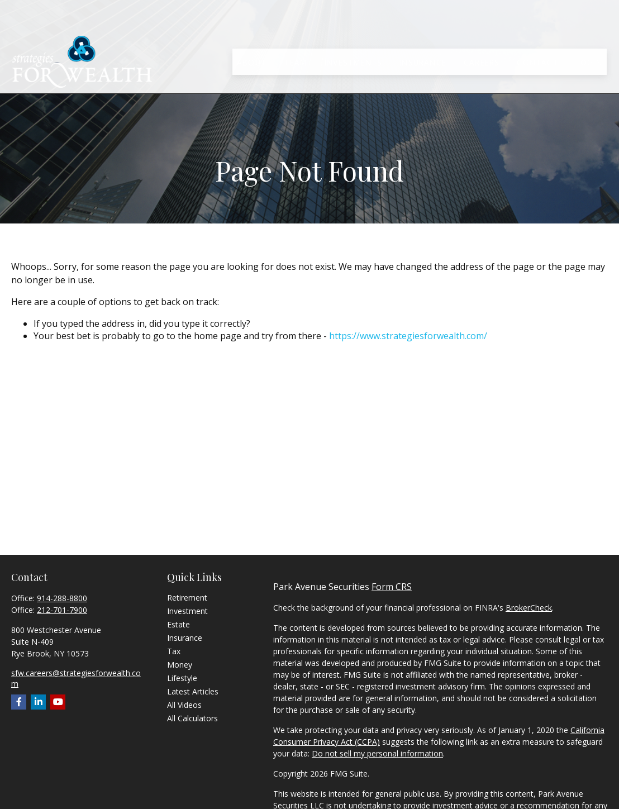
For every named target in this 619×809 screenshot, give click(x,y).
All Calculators (192, 718)
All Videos (184, 704)
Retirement (187, 597)
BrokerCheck (529, 607)
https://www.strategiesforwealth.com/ (408, 336)
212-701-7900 (62, 610)
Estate (178, 624)
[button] (251, 31)
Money (179, 664)
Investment (187, 611)
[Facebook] (18, 702)
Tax (173, 651)
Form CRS (392, 586)
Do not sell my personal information (377, 753)
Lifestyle (182, 678)
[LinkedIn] (38, 702)
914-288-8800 (62, 598)
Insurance (184, 637)
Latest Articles (192, 691)
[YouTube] (57, 702)
